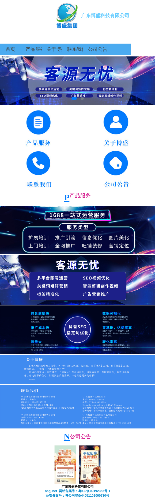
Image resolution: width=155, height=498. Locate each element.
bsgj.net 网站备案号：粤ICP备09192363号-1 (77, 491)
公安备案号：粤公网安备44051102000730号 (77, 495)
